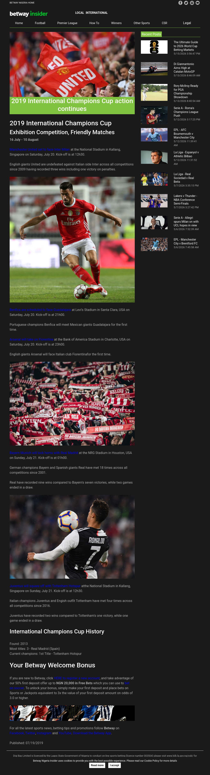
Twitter (30, 733)
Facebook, (17, 733)
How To (94, 23)
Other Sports (142, 23)
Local (79, 12)
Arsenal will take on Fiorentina (31, 339)
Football (40, 23)
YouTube (65, 733)
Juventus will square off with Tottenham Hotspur (45, 586)
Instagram (44, 733)
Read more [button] (97, 765)
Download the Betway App (92, 733)
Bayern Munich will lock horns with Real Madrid (44, 453)
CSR (164, 23)
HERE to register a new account (77, 678)
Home (19, 23)
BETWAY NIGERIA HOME (22, 2)
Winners (116, 23)
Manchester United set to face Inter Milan (40, 149)
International (97, 12)
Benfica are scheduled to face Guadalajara (40, 310)
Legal (187, 23)
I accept (114, 765)
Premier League (67, 23)
